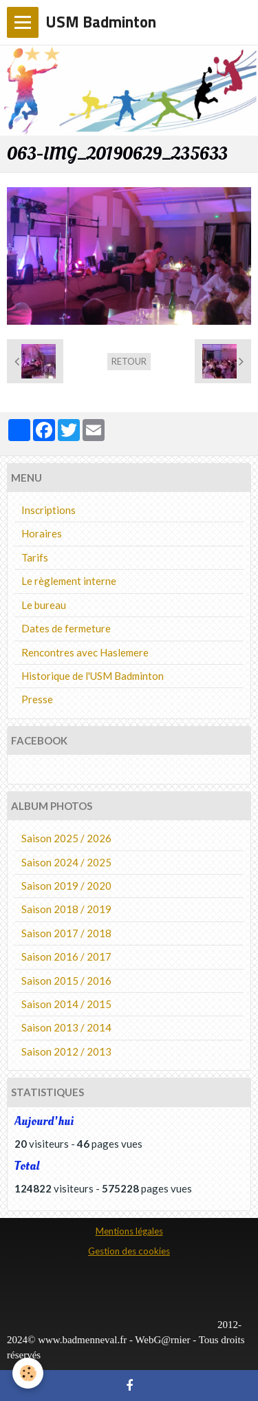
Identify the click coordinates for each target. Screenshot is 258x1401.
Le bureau (43, 605)
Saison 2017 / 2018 (66, 933)
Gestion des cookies (129, 1250)
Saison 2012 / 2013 (66, 1051)
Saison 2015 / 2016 (66, 980)
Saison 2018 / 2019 (66, 909)
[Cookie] (27, 1373)
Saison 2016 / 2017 (66, 956)
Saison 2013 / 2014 (66, 1027)
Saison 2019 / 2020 (66, 885)
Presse (37, 699)
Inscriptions (48, 510)
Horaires (41, 533)
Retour (129, 361)
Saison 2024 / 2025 (66, 862)
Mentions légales (129, 1231)
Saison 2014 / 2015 (66, 1004)
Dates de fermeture (66, 628)
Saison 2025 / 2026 (66, 838)
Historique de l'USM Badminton (92, 676)
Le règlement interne (68, 581)
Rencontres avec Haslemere (85, 652)
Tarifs (34, 557)
